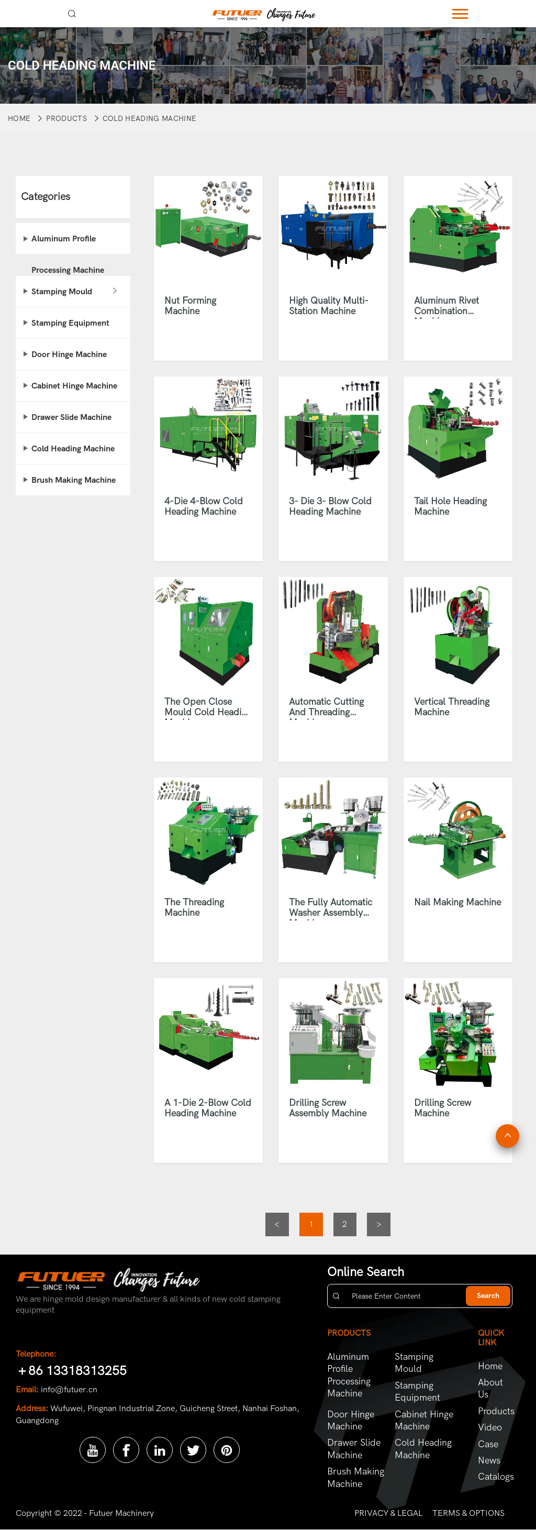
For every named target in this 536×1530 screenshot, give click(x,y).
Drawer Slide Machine (71, 417)
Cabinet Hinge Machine (74, 386)
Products (66, 118)
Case (488, 1444)
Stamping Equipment (70, 323)
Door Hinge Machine (69, 354)
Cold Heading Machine (149, 118)
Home (19, 118)
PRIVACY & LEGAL (388, 1513)
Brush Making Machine (73, 480)
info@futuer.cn (69, 1389)
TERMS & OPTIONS (468, 1513)
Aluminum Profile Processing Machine (67, 244)
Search (488, 1296)
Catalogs (495, 1477)
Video (490, 1428)
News (489, 1460)
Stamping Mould (61, 291)
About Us (490, 1388)
